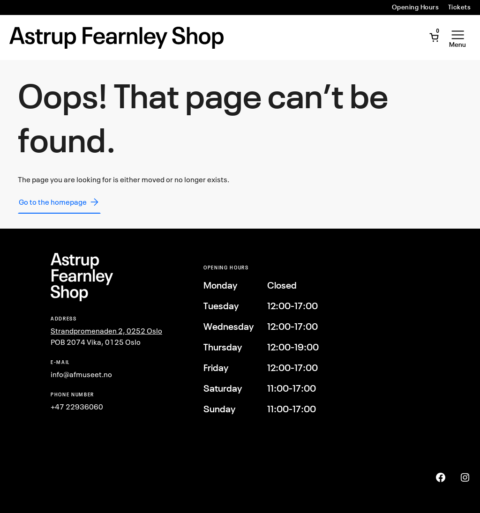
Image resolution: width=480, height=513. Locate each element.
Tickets (459, 7)
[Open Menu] (457, 37)
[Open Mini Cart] (434, 37)
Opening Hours (415, 7)
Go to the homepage (59, 202)
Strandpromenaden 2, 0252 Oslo (106, 330)
